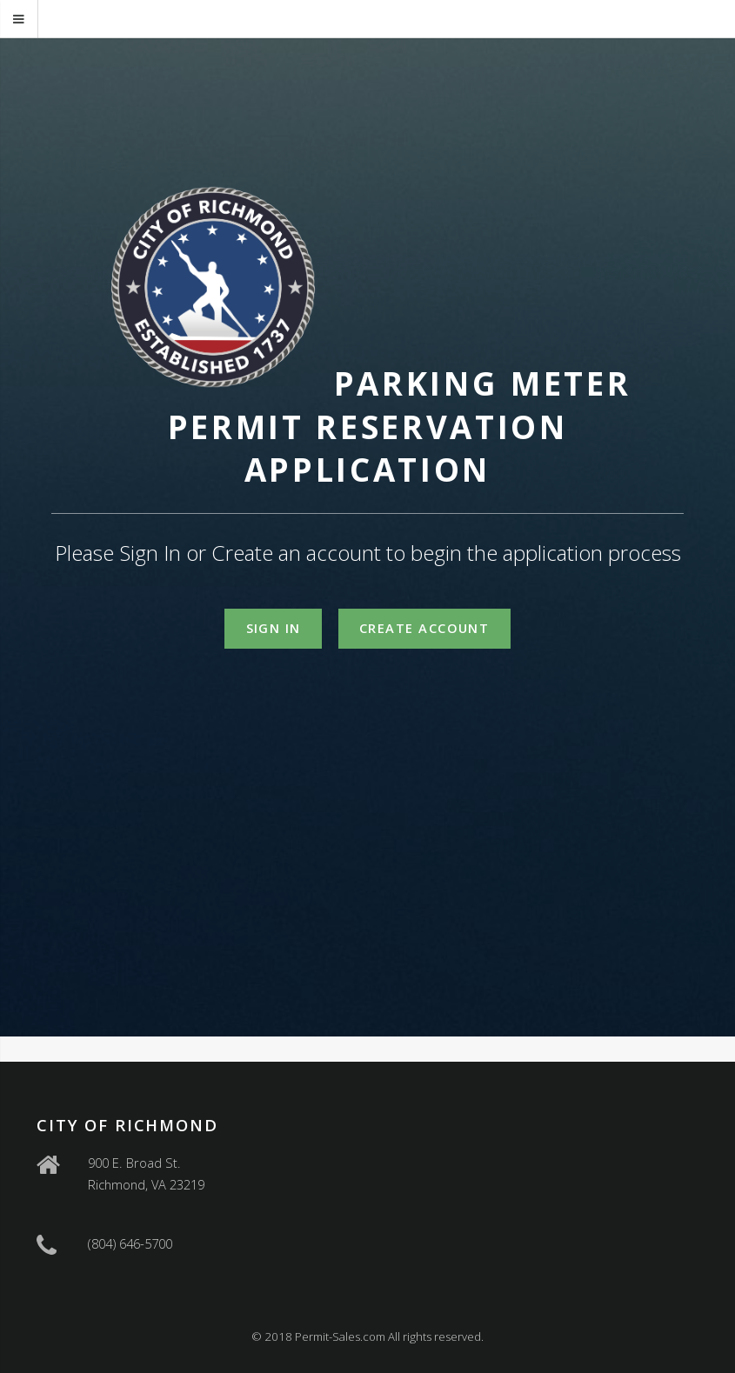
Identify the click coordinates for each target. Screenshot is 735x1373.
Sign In (273, 628)
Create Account (424, 628)
